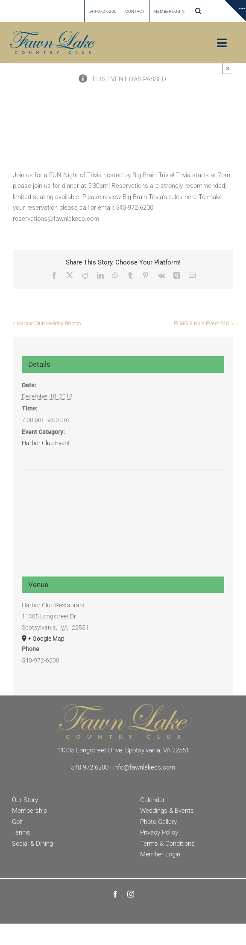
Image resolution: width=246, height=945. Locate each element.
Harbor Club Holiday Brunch (49, 324)
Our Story (25, 800)
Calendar (152, 800)
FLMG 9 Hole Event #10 (201, 324)
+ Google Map (46, 638)
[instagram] (130, 894)
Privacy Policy (159, 832)
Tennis (21, 832)
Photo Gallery (158, 822)
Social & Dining (32, 843)
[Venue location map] (123, 502)
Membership (29, 810)
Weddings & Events (167, 810)
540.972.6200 (89, 767)
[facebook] (115, 894)
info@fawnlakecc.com (144, 767)
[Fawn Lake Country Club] (123, 707)
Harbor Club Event (46, 443)
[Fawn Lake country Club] (52, 34)
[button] (198, 11)
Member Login (160, 854)
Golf (17, 822)
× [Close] (228, 68)
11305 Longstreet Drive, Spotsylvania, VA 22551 (123, 750)
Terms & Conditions (167, 843)
